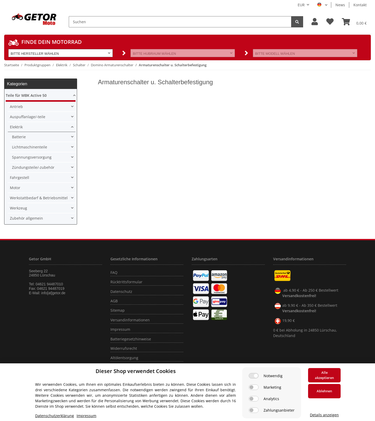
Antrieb (16, 106)
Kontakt (360, 4)
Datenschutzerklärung (54, 415)
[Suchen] (180, 21)
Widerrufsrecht (123, 348)
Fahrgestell (19, 177)
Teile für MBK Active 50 (26, 95)
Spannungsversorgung (32, 157)
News (340, 4)
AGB (114, 300)
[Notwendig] (254, 375)
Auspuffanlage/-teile (27, 116)
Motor (15, 187)
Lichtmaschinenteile (29, 147)
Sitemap (117, 310)
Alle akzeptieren (324, 375)
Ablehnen (324, 391)
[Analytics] (254, 398)
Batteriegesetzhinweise (130, 338)
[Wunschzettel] (330, 22)
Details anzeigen (324, 414)
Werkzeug (18, 208)
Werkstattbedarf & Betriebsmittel (39, 197)
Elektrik (16, 126)
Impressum (120, 329)
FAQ (113, 272)
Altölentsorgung (124, 357)
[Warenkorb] (354, 21)
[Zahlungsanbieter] (254, 410)
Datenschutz (121, 291)
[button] (314, 22)
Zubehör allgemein (26, 218)
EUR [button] (301, 4)
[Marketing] (254, 387)
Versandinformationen (130, 319)
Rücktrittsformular (126, 281)
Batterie (19, 136)
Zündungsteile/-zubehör (33, 167)
